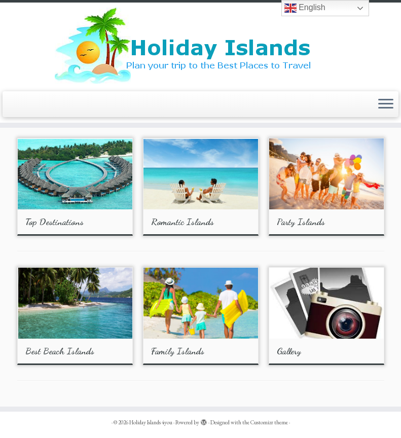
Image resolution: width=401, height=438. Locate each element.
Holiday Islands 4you (150, 422)
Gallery (289, 350)
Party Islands (301, 221)
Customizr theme (269, 422)
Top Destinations (54, 221)
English (304, 8)
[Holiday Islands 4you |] (200, 46)
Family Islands (177, 350)
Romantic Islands (182, 221)
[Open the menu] (385, 104)
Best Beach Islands (59, 350)
